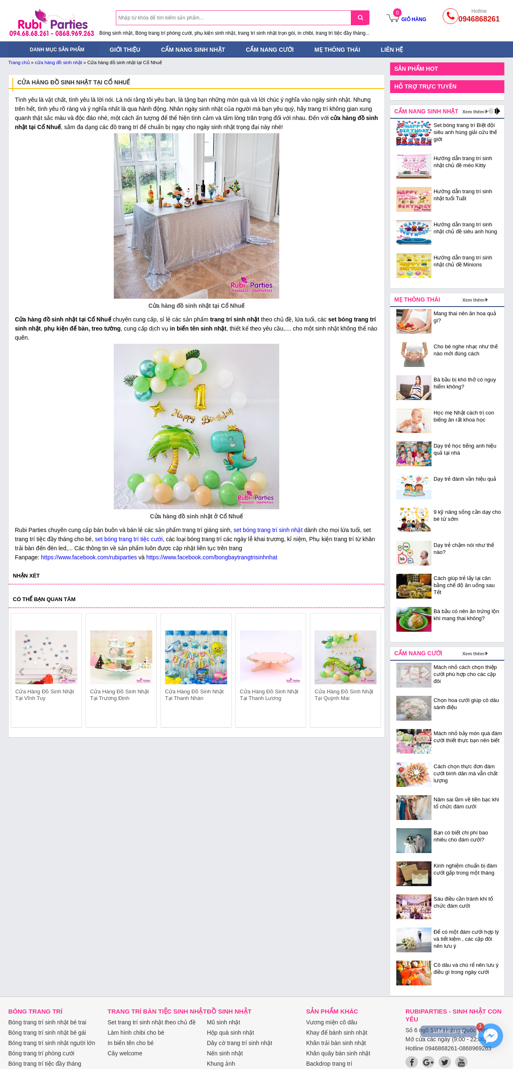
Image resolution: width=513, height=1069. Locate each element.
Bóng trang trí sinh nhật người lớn (51, 1043)
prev (22, 671)
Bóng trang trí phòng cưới (41, 1053)
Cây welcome (125, 1053)
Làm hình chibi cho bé (136, 1032)
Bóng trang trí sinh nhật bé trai (47, 1022)
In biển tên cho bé (131, 1043)
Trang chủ (19, 62)
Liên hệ (392, 49)
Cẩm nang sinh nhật (193, 49)
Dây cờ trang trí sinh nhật (239, 1043)
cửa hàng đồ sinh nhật (58, 62)
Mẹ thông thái (337, 49)
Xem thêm (473, 111)
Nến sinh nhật (225, 1053)
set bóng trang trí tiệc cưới (129, 539)
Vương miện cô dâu (331, 1022)
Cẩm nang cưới (270, 49)
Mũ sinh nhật (223, 1022)
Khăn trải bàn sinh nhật (336, 1043)
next (371, 671)
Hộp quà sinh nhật (230, 1032)
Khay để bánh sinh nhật (336, 1032)
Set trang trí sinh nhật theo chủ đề (152, 1022)
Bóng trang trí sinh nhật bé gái (47, 1032)
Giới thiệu (125, 49)
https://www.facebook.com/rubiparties (89, 557)
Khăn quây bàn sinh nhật (338, 1053)
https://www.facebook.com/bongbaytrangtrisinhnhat (212, 557)
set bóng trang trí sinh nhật (268, 530)
